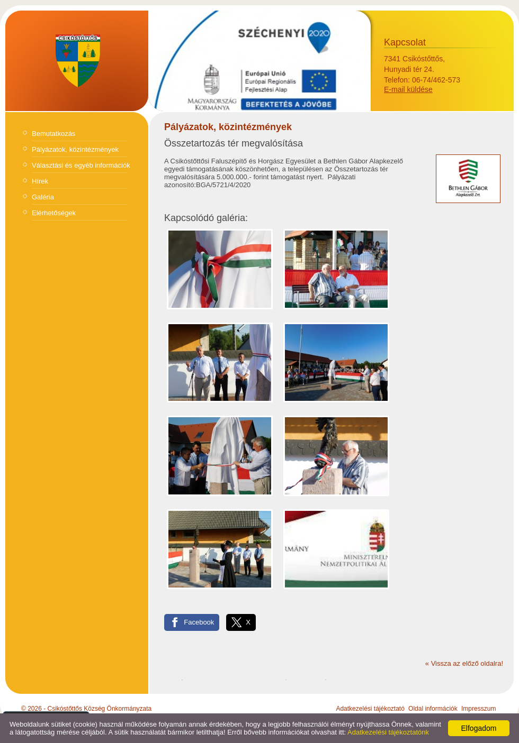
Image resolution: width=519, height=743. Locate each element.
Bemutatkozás (53, 133)
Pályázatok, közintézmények (75, 149)
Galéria (43, 197)
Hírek (40, 181)
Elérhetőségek (54, 213)
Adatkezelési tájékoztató (370, 708)
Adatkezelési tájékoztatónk (388, 732)
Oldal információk (433, 708)
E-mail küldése (408, 89)
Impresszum (478, 708)
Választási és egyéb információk (81, 165)
